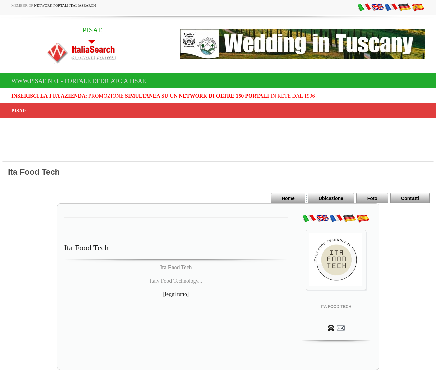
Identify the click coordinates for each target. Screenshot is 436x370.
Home (288, 198)
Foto (372, 198)
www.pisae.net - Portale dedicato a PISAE (78, 81)
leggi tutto (176, 294)
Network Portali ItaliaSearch (65, 5)
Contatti (410, 198)
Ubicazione (331, 198)
